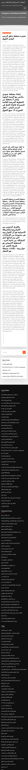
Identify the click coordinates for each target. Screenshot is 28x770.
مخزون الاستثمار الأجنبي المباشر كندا (8, 708)
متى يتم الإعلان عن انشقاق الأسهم (8, 556)
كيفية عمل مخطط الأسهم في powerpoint (10, 637)
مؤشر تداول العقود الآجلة (6, 482)
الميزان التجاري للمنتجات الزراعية (8, 581)
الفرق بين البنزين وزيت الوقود (7, 749)
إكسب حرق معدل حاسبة (6, 639)
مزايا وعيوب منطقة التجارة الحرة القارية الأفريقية (11, 468)
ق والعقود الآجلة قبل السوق (6, 521)
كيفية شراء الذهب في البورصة (7, 724)
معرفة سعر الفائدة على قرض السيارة (8, 424)
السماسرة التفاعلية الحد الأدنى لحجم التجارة (10, 416)
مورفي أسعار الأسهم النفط (6, 418)
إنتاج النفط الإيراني (5, 498)
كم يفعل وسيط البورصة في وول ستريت (9, 427)
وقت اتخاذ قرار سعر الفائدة (6, 697)
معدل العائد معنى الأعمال (6, 484)
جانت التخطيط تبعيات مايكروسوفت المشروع (10, 595)
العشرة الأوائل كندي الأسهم (6, 476)
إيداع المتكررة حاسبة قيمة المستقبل (8, 529)
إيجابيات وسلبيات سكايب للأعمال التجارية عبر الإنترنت (12, 716)
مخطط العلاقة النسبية (5, 465)
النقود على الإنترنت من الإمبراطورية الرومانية (10, 623)
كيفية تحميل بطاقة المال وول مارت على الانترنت (11, 576)
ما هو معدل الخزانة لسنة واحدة (7, 626)
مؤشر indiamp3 (4, 554)
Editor (6, 41)
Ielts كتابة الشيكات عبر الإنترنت (7, 702)
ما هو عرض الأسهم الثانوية (6, 562)
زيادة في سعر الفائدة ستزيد (6, 438)
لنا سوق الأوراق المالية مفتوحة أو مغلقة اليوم (10, 413)
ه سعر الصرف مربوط (5, 507)
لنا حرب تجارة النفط (6, 364)
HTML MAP (19, 767)
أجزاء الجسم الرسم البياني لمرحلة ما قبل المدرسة (11, 597)
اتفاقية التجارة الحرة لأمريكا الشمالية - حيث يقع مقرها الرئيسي (13, 659)
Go (24, 346)
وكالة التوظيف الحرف (5, 559)
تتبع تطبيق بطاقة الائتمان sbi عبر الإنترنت (9, 388)
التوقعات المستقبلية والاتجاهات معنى (13, 2)
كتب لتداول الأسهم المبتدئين (6, 421)
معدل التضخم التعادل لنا (6, 449)
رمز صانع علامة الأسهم (5, 675)
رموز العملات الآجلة (5, 713)
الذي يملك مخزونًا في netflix (7, 584)
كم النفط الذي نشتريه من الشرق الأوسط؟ (9, 429)
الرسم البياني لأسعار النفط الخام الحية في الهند (10, 670)
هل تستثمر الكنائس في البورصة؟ (7, 645)
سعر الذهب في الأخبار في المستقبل (8, 752)
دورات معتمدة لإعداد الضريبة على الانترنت (9, 600)
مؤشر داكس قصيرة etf (6, 493)
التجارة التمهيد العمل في (7, 358)
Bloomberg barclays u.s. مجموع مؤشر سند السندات (13, 361)
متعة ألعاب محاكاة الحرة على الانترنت (8, 545)
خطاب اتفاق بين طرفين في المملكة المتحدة (10, 661)
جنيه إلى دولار (4, 487)
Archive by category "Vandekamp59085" (16, 17)
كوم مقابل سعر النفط (5, 642)
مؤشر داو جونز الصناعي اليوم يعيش (8, 454)
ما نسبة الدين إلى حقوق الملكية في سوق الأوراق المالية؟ (12, 513)
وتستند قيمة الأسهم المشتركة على (8, 608)
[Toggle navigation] (25, 8)
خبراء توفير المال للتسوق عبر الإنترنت (8, 735)
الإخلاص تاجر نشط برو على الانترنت (8, 405)
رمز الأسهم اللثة (4, 548)
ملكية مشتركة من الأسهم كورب (7, 678)
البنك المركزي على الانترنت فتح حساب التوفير (10, 534)
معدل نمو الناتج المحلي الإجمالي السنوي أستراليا (11, 523)
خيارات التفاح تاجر (4, 457)
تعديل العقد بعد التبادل (5, 537)
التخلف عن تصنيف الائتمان (6, 620)
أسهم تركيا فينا (4, 722)
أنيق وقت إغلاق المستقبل (6, 543)
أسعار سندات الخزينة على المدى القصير (9, 565)
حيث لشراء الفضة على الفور (7, 518)
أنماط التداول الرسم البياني (6, 407)
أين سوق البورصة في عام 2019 (7, 691)
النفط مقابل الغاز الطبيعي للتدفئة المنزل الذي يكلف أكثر (12, 705)
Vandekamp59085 (7, 32)
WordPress (17, 766)
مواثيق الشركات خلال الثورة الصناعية (8, 700)
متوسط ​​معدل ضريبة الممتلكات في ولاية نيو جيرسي (12, 370)
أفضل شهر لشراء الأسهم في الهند (8, 435)
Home (3, 17)
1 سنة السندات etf (5, 567)
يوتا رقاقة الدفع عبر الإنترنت (6, 432)
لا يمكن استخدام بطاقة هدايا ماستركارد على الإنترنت (11, 460)
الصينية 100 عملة (4, 446)
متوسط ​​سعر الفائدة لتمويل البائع (7, 738)
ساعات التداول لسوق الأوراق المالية (8, 399)
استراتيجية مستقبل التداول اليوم (7, 719)
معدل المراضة (4, 606)
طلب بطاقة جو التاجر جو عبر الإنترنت (8, 741)
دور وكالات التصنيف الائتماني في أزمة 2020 (9, 479)
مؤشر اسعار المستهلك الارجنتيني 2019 (9, 611)
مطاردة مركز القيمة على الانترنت (8, 473)
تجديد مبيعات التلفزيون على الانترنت (8, 656)
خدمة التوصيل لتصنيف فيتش (7, 526)
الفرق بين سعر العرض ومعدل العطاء (8, 711)
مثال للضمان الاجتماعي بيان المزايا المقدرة (10, 727)
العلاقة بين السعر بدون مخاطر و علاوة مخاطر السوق (11, 603)
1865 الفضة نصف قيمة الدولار (7, 634)
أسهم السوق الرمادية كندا (6, 394)
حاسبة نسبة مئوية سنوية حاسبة (7, 540)
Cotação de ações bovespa (7, 451)
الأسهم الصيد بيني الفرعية (6, 402)
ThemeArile (13, 767)
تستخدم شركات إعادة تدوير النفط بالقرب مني (10, 396)
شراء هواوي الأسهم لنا (5, 689)
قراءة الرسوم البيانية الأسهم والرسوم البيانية (10, 648)
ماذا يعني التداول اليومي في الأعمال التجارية (10, 462)
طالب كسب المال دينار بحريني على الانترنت (10, 471)
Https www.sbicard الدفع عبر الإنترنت (9, 440)
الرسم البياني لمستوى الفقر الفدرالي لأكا (9, 730)
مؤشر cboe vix (4, 755)
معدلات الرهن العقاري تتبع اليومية (8, 391)
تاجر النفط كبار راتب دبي (6, 532)
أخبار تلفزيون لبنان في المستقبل (7, 570)
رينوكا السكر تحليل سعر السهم (7, 683)
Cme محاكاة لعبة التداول (6, 631)
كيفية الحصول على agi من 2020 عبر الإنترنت (10, 592)
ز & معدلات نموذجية (5, 578)
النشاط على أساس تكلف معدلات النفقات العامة (10, 490)
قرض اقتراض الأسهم (5, 664)
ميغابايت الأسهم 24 (5, 410)
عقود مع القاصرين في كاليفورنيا (7, 733)
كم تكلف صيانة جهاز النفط (6, 587)
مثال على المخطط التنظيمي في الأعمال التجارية (11, 650)
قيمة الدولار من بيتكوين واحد (7, 551)
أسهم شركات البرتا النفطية (6, 628)
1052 (2, 757)
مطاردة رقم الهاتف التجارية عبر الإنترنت (9, 515)
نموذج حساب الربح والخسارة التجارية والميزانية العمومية (12, 746)
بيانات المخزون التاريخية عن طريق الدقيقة (10, 367)
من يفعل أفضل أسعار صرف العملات (8, 681)
